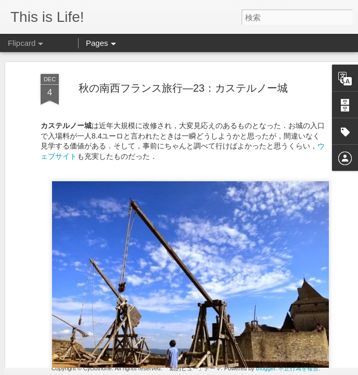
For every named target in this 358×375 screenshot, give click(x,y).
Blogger (265, 368)
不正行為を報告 (298, 368)
